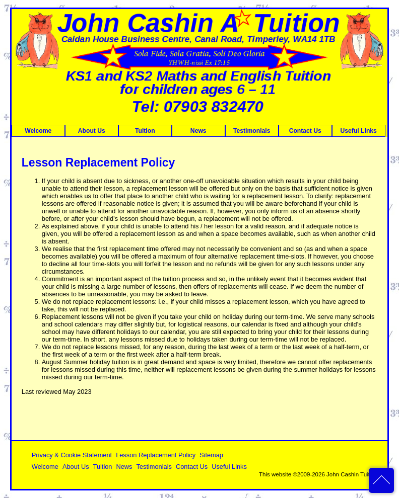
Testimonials (251, 130)
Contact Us (305, 130)
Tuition (145, 130)
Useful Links (359, 130)
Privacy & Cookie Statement (72, 455)
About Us (91, 130)
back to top (381, 480)
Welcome (38, 130)
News (198, 130)
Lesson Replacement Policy (155, 455)
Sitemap (211, 455)
